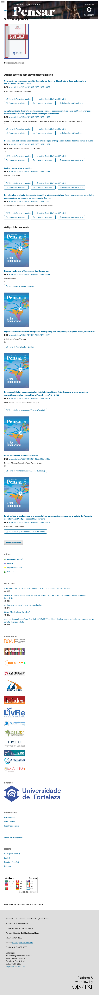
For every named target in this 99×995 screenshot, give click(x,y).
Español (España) (14, 567)
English (10, 563)
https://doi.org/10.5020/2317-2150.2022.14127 (29, 335)
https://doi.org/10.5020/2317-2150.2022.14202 (29, 522)
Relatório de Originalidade (72, 103)
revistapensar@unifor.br (22, 942)
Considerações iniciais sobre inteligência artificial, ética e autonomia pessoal (37, 588)
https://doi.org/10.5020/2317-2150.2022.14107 (29, 398)
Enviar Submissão (13, 542)
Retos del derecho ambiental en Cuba (21, 455)
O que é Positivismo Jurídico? (17, 612)
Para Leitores (9, 817)
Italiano (10, 571)
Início (6, 10)
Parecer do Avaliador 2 (44, 103)
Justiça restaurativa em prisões (18, 168)
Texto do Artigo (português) (19, 99)
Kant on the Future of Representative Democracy (26, 271)
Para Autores (9, 822)
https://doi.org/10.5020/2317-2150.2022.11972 (29, 144)
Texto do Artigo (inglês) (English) (21, 286)
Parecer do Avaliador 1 (17, 103)
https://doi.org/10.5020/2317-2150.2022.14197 (29, 274)
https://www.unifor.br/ (15, 966)
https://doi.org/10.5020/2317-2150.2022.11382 (29, 117)
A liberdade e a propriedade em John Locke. (23, 605)
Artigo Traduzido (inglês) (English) (52, 99)
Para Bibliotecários (11, 826)
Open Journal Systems (13, 837)
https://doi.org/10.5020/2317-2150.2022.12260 (29, 201)
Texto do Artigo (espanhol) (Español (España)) (26, 410)
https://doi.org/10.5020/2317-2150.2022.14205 (29, 459)
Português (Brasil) (12, 853)
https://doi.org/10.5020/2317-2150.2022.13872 (29, 87)
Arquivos (15, 10)
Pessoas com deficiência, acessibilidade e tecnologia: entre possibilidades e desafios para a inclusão (48, 141)
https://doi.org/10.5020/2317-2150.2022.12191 (29, 171)
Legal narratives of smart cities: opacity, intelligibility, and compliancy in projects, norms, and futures (49, 331)
